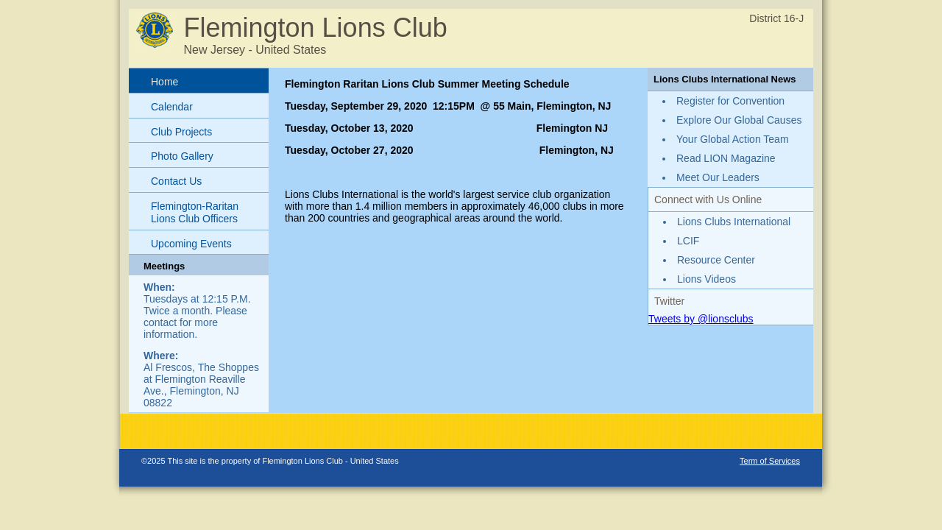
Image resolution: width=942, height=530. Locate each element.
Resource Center (716, 260)
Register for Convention (730, 101)
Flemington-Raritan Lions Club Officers (194, 212)
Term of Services (770, 460)
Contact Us (176, 181)
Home (164, 82)
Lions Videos (706, 279)
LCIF (688, 241)
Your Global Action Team (732, 139)
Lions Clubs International (733, 221)
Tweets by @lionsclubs (701, 319)
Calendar (172, 107)
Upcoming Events (191, 244)
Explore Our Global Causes (738, 120)
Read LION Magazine (726, 158)
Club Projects (181, 132)
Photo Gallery (182, 156)
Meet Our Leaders (717, 177)
